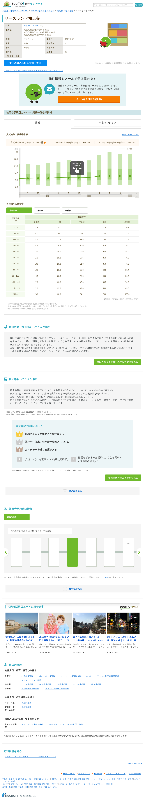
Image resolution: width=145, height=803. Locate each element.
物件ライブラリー (76, 784)
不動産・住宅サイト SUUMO (15, 11)
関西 (36, 787)
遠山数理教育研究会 (30, 688)
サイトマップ (84, 774)
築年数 (40, 210)
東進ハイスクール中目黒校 (57, 688)
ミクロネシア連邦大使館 (32, 724)
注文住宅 (5, 784)
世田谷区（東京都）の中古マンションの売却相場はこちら (30, 757)
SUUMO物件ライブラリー (43, 11)
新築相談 (41, 784)
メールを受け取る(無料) (89, 99)
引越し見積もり (52, 784)
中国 (45, 787)
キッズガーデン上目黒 (31, 680)
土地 (136, 779)
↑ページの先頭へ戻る (135, 763)
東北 (10, 787)
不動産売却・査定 (30, 784)
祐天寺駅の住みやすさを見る (123, 478)
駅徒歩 (68, 210)
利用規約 (98, 774)
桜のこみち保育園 (47, 676)
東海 (31, 787)
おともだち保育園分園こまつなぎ (76, 676)
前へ (6, 552)
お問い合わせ (135, 774)
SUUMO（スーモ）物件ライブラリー (23, 4)
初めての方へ (69, 774)
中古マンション (104, 779)
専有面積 (13, 210)
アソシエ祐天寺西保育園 (108, 676)
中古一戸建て (128, 779)
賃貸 (35, 779)
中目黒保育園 (27, 676)
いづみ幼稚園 (27, 684)
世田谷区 (69, 11)
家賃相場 (77, 779)
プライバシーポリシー (116, 774)
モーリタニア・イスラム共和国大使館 (66, 724)
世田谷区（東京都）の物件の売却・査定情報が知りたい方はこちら (33, 71)
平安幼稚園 (96, 684)
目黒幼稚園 (62, 684)
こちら (106, 577)
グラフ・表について (130, 135)
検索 (140, 5)
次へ (138, 552)
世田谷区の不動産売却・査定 (25, 63)
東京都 (60, 11)
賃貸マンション (44, 779)
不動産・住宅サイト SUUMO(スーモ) (16, 779)
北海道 (4, 787)
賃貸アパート (56, 779)
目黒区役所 (26, 703)
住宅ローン (63, 784)
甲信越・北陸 (23, 787)
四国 (40, 787)
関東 (15, 787)
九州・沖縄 (52, 787)
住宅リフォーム (16, 784)
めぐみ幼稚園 (79, 684)
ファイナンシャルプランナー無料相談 (98, 784)
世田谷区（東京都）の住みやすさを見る (117, 362)
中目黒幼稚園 (45, 684)
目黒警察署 (26, 707)
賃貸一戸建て (68, 779)
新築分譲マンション (89, 779)
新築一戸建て (117, 779)
